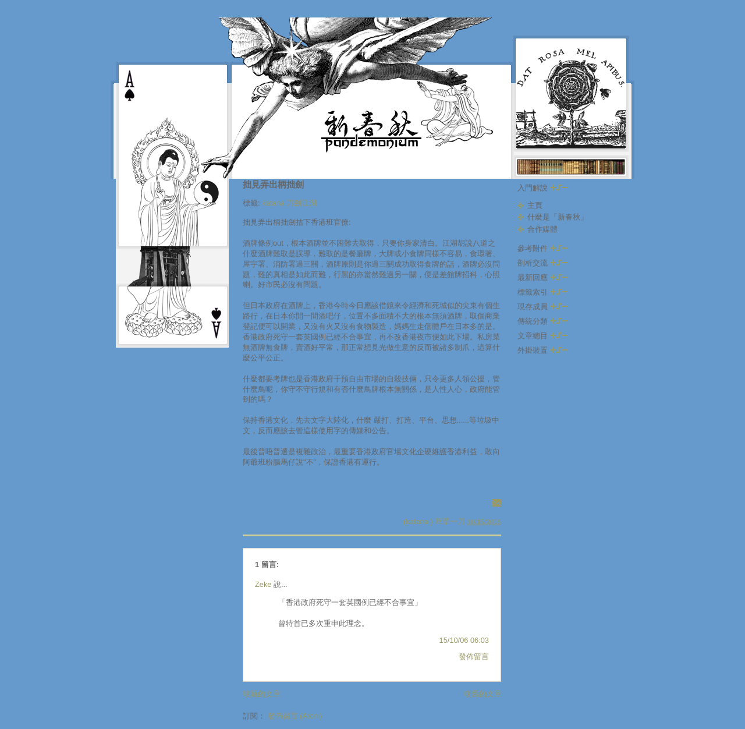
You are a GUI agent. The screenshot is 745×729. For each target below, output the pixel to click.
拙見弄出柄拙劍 (273, 184)
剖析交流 (542, 263)
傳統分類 (542, 321)
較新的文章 (262, 693)
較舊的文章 (483, 693)
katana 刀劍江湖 (289, 203)
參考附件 (542, 248)
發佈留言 (474, 656)
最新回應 (542, 277)
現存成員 (542, 306)
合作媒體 (542, 229)
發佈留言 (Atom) (295, 716)
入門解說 (542, 187)
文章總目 (542, 335)
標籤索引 (542, 292)
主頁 (534, 205)
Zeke (263, 584)
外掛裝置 (542, 350)
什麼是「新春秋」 (557, 217)
